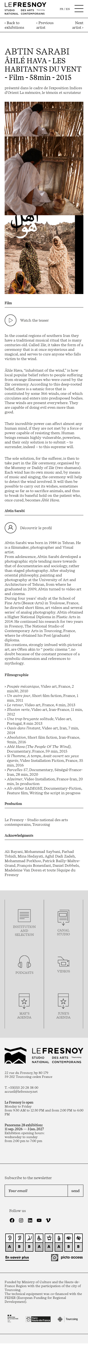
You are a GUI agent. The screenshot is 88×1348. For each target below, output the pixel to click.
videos (63, 971)
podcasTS (24, 973)
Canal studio (63, 932)
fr (61, 9)
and (24, 931)
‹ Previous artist (44, 25)
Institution (24, 927)
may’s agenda (24, 1015)
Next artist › (77, 25)
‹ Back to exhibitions (14, 25)
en (68, 9)
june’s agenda (63, 1015)
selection (24, 935)
